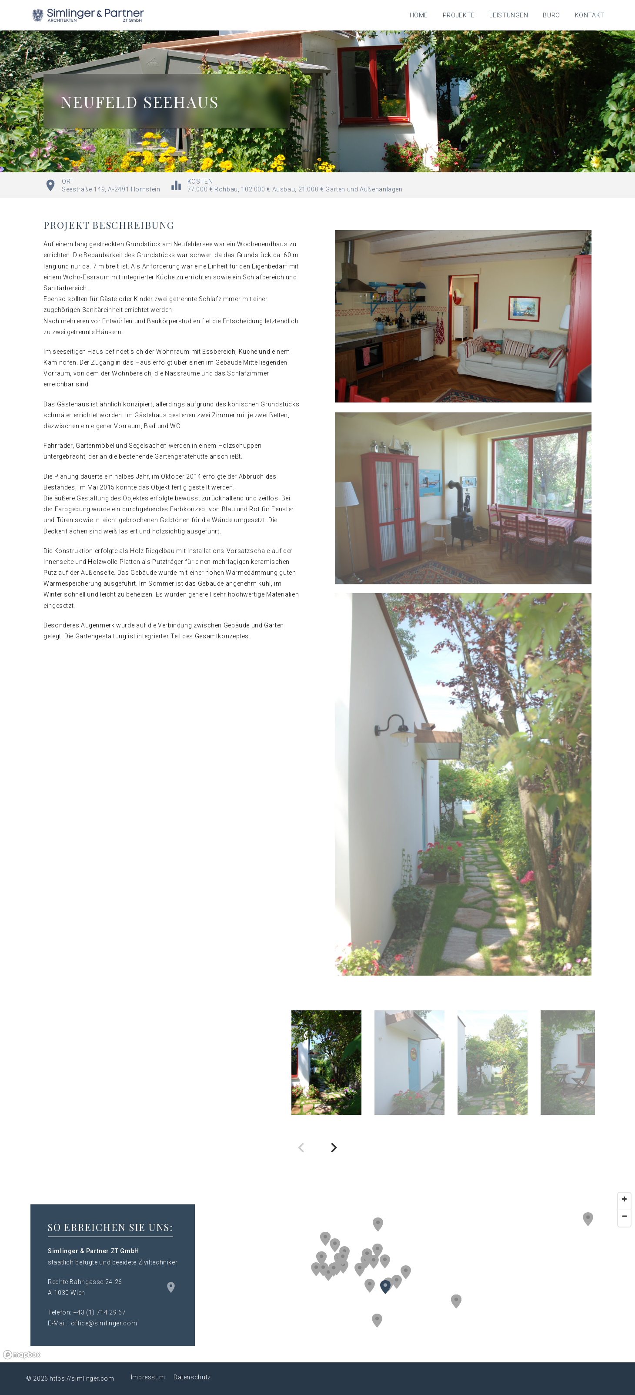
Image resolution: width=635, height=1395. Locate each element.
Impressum (148, 1377)
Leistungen (508, 15)
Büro (551, 15)
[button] (377, 1251)
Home (419, 15)
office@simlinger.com (104, 1323)
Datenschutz (192, 1377)
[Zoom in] (624, 1199)
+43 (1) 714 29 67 (100, 1312)
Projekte (459, 15)
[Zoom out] (624, 1216)
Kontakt (590, 15)
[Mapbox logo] (22, 1355)
